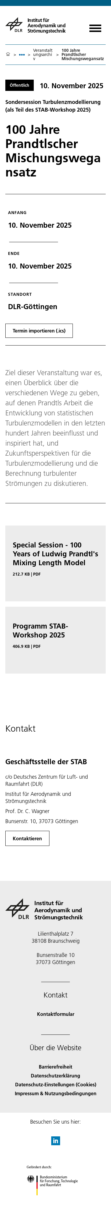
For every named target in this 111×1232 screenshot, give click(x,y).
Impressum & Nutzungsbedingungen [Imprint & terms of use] (55, 1093)
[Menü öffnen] (95, 26)
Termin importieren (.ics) (39, 330)
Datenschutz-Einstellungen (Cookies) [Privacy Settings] (55, 1084)
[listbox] (22, 54)
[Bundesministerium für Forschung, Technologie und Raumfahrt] (55, 1200)
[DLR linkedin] (55, 1143)
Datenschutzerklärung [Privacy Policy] (55, 1075)
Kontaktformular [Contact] (55, 1014)
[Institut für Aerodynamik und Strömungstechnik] (43, 24)
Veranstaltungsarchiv (42, 54)
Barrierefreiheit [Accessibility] (55, 1067)
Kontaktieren (27, 838)
